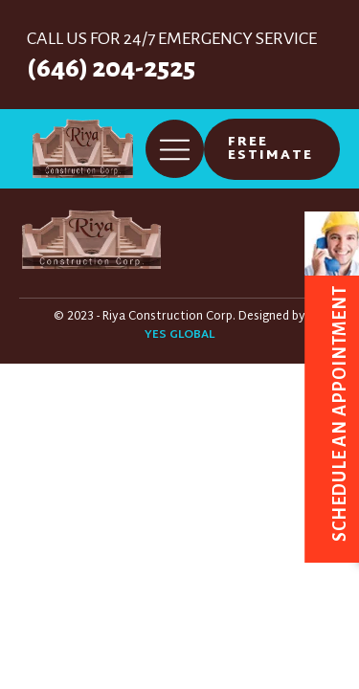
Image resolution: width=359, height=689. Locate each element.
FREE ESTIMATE (270, 148)
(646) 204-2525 (111, 68)
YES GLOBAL (179, 335)
